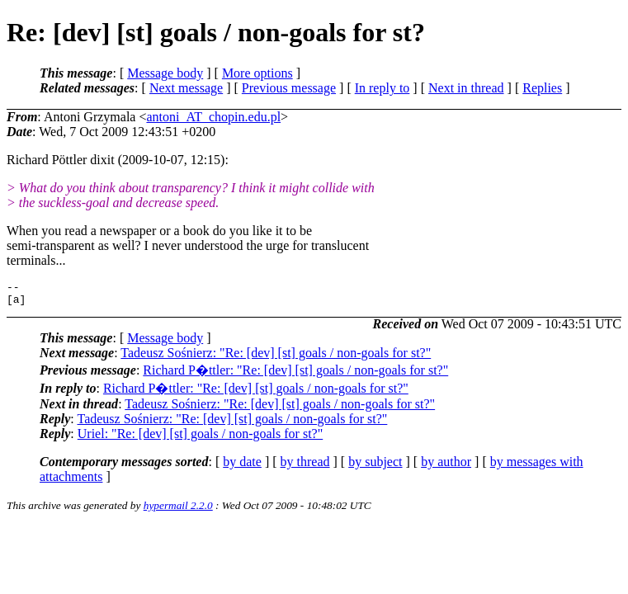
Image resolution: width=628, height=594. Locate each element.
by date (242, 467)
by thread (305, 467)
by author (446, 467)
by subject (375, 467)
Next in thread (466, 88)
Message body (165, 73)
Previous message (289, 88)
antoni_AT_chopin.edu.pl (213, 117)
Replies (542, 88)
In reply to (382, 88)
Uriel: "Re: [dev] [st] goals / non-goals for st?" (200, 438)
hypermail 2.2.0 (178, 510)
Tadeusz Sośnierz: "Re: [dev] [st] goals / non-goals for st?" (275, 358)
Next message (186, 88)
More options (257, 73)
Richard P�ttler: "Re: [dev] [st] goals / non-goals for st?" (295, 375)
